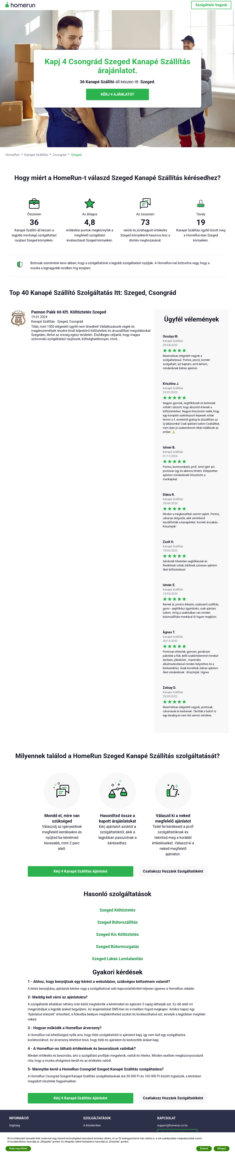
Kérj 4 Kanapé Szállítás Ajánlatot (80, 871)
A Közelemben (92, 1125)
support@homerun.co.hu (172, 1125)
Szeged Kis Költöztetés (117, 934)
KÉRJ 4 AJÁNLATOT (117, 94)
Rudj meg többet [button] (18, 1148)
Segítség (14, 1125)
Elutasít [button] (204, 1148)
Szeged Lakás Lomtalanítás (117, 958)
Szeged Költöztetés (117, 910)
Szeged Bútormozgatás (117, 946)
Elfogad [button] (221, 1148)
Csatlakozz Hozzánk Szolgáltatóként (173, 871)
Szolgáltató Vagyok (211, 5)
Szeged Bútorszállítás (117, 922)
